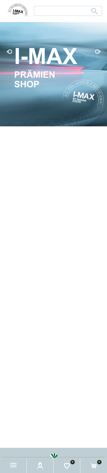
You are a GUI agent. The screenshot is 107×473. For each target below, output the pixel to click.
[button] (13, 465)
